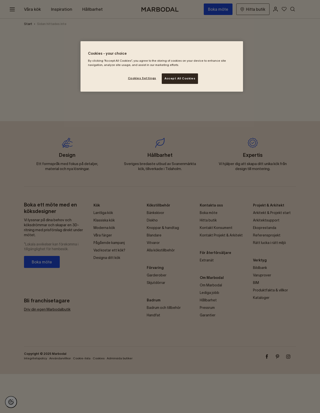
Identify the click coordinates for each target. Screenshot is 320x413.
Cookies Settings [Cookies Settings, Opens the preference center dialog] (142, 78)
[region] (161, 66)
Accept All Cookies (179, 78)
